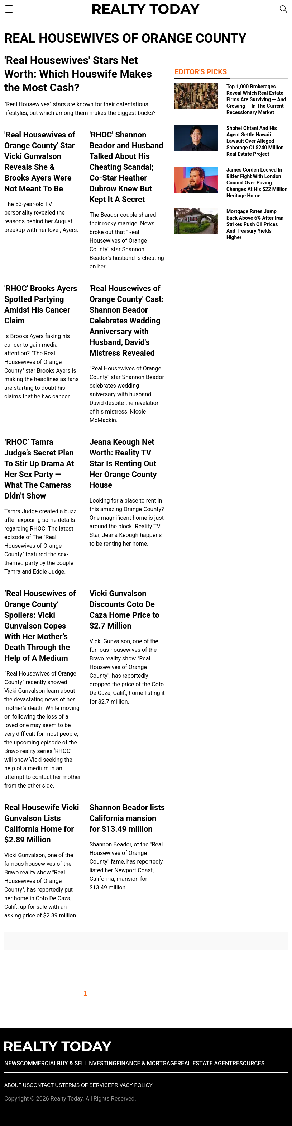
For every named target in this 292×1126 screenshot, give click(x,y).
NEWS (12, 1063)
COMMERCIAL (38, 1063)
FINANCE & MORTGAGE (146, 1063)
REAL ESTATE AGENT (205, 1063)
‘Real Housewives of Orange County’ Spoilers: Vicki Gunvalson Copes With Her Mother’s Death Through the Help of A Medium (40, 626)
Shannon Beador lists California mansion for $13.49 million (127, 818)
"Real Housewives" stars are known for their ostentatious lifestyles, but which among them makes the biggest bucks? (79, 108)
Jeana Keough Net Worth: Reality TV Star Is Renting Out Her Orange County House (123, 464)
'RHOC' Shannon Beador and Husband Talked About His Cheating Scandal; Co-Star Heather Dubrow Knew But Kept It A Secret (126, 167)
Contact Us (46, 1085)
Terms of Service (86, 1085)
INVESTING (101, 1063)
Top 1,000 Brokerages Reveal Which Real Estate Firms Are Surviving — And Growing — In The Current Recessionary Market (256, 99)
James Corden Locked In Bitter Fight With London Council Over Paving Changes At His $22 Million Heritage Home (257, 182)
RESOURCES (249, 1063)
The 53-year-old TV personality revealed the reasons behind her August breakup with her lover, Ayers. (41, 217)
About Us (17, 1085)
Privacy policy (131, 1085)
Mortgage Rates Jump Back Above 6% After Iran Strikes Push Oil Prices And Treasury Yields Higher (254, 224)
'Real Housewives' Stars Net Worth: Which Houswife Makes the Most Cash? (78, 74)
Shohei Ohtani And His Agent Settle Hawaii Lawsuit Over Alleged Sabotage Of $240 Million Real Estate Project (255, 141)
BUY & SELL (72, 1063)
